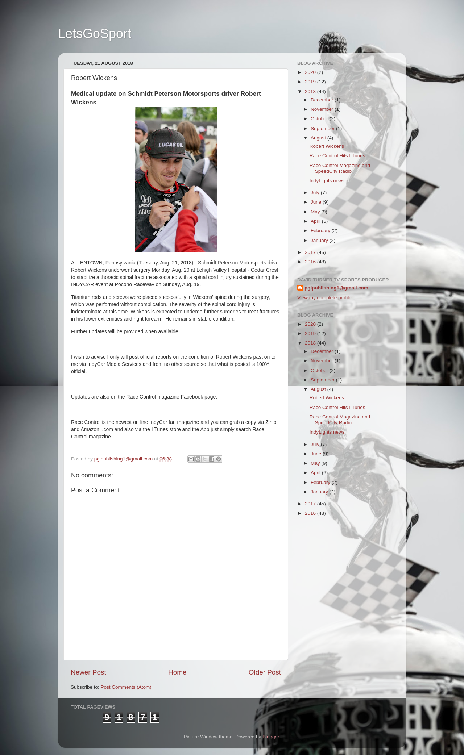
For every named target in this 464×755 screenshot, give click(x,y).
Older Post (265, 672)
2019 (311, 81)
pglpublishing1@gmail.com (336, 288)
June (317, 202)
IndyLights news (327, 180)
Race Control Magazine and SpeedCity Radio (340, 168)
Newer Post (88, 672)
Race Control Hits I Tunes (337, 155)
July (316, 192)
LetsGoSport (94, 33)
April (316, 221)
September (323, 128)
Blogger (270, 736)
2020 (311, 72)
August (319, 138)
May (316, 211)
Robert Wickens (327, 146)
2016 (311, 261)
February (321, 230)
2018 (311, 91)
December (323, 100)
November (323, 109)
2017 (311, 252)
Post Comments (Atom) (126, 687)
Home (177, 672)
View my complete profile (324, 297)
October (320, 118)
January (320, 240)
